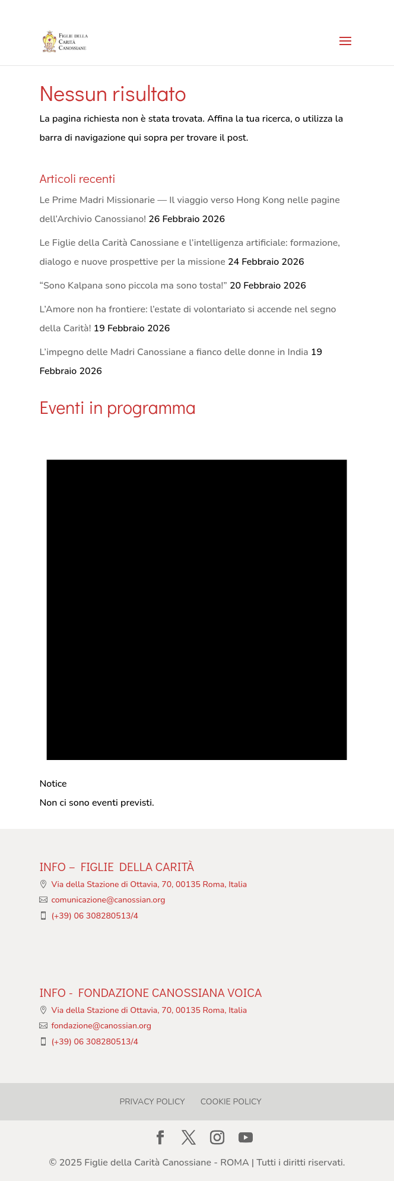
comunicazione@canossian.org (108, 899)
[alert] (196, 617)
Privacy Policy (152, 1101)
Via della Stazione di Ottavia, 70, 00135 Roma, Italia (149, 884)
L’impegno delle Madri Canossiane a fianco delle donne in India (173, 352)
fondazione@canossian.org (101, 1025)
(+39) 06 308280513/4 (94, 916)
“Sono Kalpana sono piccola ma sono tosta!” (133, 285)
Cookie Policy (231, 1101)
